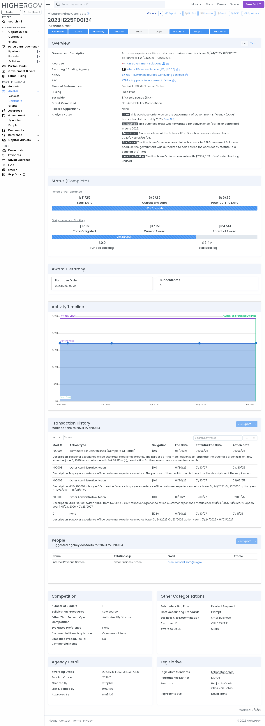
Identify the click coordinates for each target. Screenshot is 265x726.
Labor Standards (222, 672)
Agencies (14, 120)
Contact (64, 721)
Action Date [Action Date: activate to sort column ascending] (241, 445)
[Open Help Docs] (88, 14)
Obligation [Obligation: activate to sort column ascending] (159, 445)
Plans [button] (209, 4)
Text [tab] (253, 43)
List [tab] (245, 43)
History (179, 31)
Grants (12, 41)
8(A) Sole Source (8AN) (137, 97)
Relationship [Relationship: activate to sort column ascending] (122, 556)
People (12, 125)
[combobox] (109, 4)
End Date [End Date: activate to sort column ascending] (181, 445)
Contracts (15, 36)
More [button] (195, 4)
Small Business (221, 618)
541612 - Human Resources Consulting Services (153, 75)
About (53, 721)
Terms (77, 721)
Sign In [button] (234, 4)
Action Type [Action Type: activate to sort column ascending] (78, 445)
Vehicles (14, 96)
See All (169, 119)
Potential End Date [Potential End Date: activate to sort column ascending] (209, 445)
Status (78, 31)
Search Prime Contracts (67, 14)
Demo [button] (221, 4)
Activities (14, 61)
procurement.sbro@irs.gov (185, 562)
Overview (58, 31)
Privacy (88, 721)
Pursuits (13, 56)
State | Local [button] (32, 12)
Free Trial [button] (254, 4)
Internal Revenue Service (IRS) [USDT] (151, 69)
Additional (219, 31)
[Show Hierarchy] (167, 63)
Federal (11, 12)
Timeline (119, 31)
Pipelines (14, 51)
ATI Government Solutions (144, 63)
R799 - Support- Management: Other (146, 80)
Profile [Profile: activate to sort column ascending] (238, 556)
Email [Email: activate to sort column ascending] (171, 556)
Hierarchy (98, 31)
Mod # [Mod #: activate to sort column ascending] (57, 445)
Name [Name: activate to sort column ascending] (57, 556)
